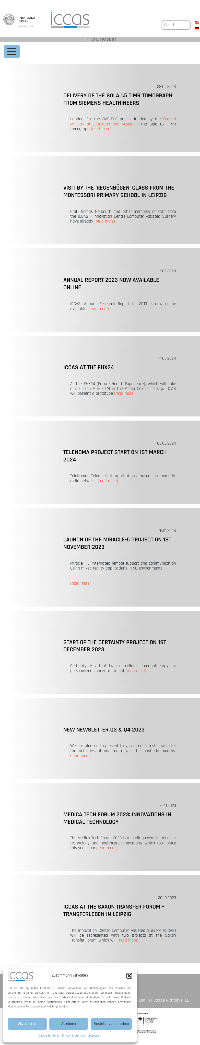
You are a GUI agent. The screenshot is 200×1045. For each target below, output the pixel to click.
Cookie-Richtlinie (49, 1036)
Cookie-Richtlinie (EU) (172, 1000)
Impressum (94, 1036)
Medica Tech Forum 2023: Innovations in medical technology (117, 818)
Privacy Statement (73, 1036)
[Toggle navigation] (12, 51)
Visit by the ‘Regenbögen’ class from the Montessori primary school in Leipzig (118, 191)
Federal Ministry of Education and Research (123, 121)
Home (94, 39)
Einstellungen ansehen (111, 1023)
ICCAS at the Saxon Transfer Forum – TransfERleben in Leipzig (113, 910)
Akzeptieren (27, 1023)
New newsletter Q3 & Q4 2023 (104, 730)
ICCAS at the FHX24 (88, 367)
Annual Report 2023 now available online (111, 283)
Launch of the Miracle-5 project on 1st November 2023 (117, 543)
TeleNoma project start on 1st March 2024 (115, 455)
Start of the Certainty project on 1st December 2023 (114, 646)
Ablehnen (68, 1023)
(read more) (101, 129)
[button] (129, 975)
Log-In (144, 1000)
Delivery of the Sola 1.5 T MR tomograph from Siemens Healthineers (117, 99)
